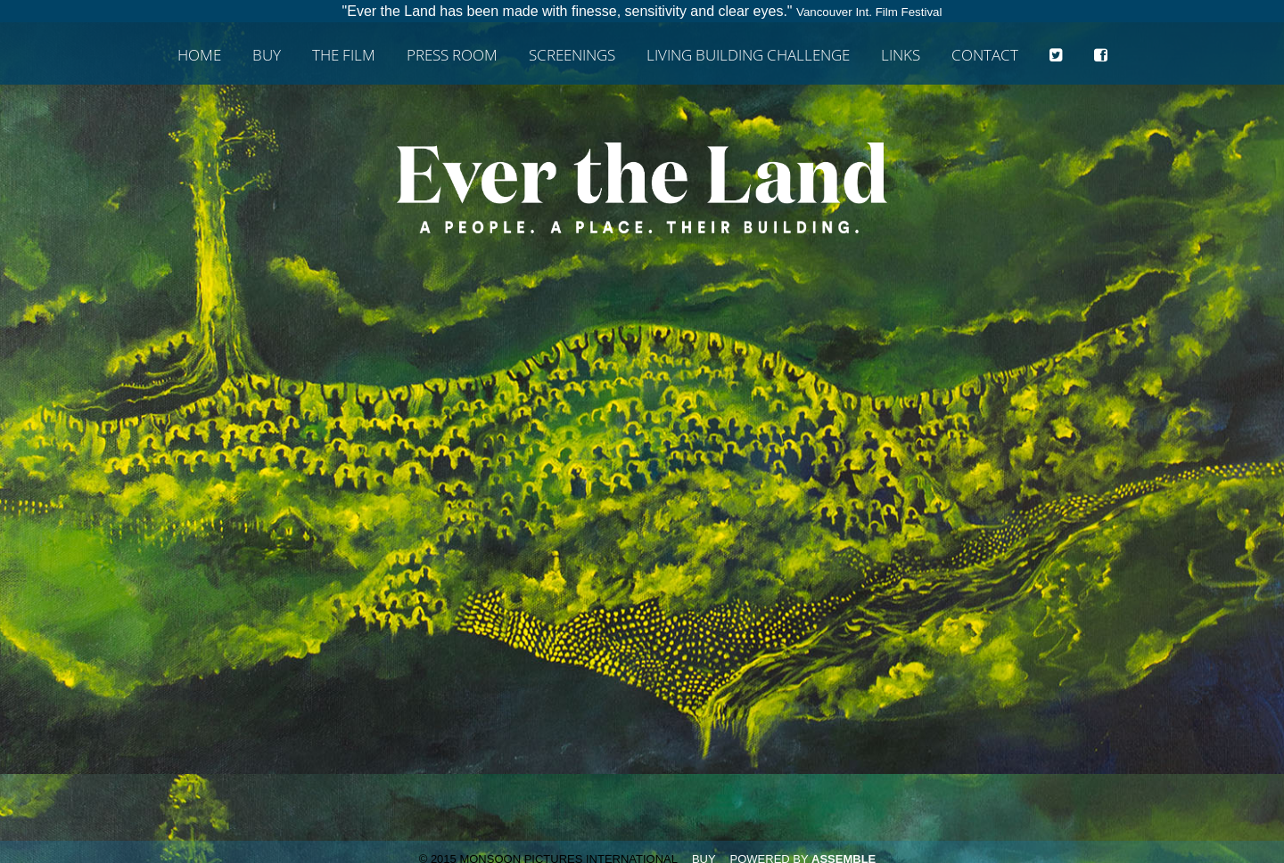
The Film (343, 55)
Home (199, 55)
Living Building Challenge (748, 55)
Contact (984, 55)
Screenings (572, 55)
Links (900, 55)
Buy (266, 55)
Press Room (452, 55)
